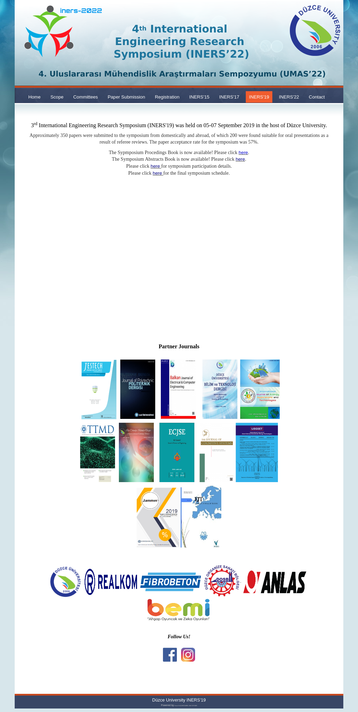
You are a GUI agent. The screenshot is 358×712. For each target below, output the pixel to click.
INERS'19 (259, 97)
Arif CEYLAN (193, 705)
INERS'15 (199, 97)
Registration (167, 97)
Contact (316, 97)
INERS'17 (229, 97)
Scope (56, 97)
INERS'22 (289, 97)
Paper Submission (126, 97)
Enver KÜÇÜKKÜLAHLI (181, 705)
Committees (85, 97)
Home (34, 97)
